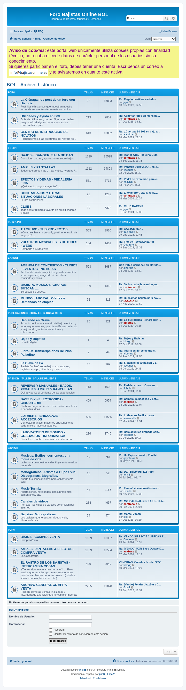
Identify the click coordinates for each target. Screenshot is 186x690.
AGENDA (13, 258)
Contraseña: (17, 624)
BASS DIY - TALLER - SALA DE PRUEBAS (32, 378)
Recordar (57, 629)
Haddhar (129, 134)
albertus (128, 267)
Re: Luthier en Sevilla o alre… (137, 415)
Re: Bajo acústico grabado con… (140, 431)
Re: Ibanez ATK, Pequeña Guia (138, 154)
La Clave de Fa (32, 363)
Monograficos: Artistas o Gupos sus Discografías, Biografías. (48, 473)
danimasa (129, 231)
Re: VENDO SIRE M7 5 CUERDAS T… (142, 536)
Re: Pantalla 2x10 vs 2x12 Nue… (139, 166)
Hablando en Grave (35, 320)
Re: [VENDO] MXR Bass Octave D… (141, 548)
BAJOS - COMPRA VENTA (40, 537)
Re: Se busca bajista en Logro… (139, 284)
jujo (126, 102)
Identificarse (19, 610)
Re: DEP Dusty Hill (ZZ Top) (136, 471)
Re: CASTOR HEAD (131, 228)
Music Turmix (31, 488)
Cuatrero (129, 244)
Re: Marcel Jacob (130, 513)
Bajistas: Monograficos (38, 514)
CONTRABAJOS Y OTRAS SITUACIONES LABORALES (42, 194)
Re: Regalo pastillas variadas (137, 99)
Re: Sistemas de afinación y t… (138, 362)
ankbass (129, 401)
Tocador (128, 169)
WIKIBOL (13, 448)
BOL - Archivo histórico (31, 84)
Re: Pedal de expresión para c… (139, 179)
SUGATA (129, 300)
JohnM (128, 388)
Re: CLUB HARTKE (131, 206)
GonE (127, 587)
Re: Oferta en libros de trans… (138, 350)
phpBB (83, 669)
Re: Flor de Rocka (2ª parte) (136, 241)
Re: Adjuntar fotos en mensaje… (139, 115)
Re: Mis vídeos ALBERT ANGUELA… (142, 501)
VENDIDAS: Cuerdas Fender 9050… (141, 562)
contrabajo (130, 118)
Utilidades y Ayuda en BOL (41, 116)
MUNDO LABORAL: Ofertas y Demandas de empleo (43, 300)
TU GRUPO (14, 222)
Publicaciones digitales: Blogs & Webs (35, 313)
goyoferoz (129, 458)
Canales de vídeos (34, 501)
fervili (127, 474)
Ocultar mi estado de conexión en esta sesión (78, 633)
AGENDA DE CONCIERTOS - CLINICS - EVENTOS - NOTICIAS (49, 267)
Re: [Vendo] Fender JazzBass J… (140, 584)
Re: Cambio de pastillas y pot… (139, 398)
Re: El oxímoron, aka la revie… (138, 192)
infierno (128, 322)
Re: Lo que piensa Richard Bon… (140, 319)
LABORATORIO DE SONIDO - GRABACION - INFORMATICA (43, 434)
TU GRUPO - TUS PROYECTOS (44, 229)
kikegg (127, 341)
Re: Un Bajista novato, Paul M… (139, 455)
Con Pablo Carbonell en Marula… (140, 264)
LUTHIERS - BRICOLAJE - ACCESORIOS (40, 417)
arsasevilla (130, 418)
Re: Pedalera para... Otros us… (138, 385)
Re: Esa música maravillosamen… (140, 488)
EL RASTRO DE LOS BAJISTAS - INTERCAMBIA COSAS (45, 564)
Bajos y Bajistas (33, 339)
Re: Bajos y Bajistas (131, 338)
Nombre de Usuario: (22, 616)
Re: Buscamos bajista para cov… (140, 297)
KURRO (128, 182)
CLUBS (26, 206)
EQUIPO (12, 148)
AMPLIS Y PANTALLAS (38, 167)
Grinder (128, 491)
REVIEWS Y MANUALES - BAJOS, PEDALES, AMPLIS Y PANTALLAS (46, 387)
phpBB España (107, 674)
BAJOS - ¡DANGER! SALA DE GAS (47, 155)
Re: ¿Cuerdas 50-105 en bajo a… (139, 131)
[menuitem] (38, 31)
